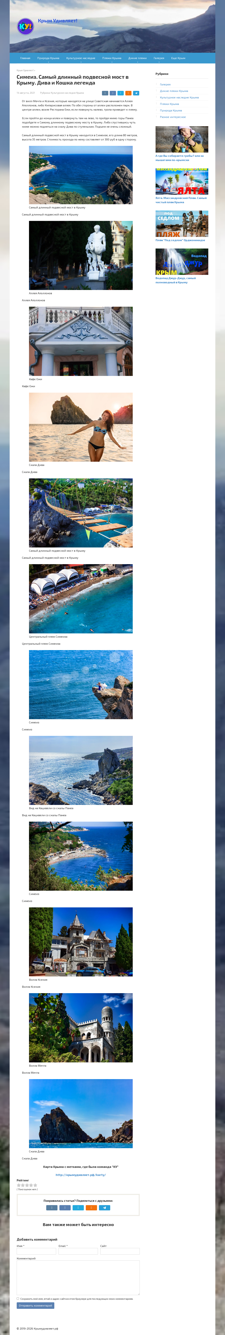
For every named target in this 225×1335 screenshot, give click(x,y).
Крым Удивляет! (57, 20)
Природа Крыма (48, 58)
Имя (20, 1245)
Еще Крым (178, 58)
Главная (25, 58)
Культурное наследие (80, 58)
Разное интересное (173, 116)
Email (63, 1245)
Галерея (159, 58)
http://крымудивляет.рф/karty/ (81, 1175)
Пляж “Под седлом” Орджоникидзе (180, 240)
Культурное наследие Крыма (67, 92)
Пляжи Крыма (111, 58)
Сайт (103, 1245)
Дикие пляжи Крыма (174, 90)
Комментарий (26, 1258)
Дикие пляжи (137, 58)
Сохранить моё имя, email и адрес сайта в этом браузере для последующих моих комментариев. (76, 1298)
